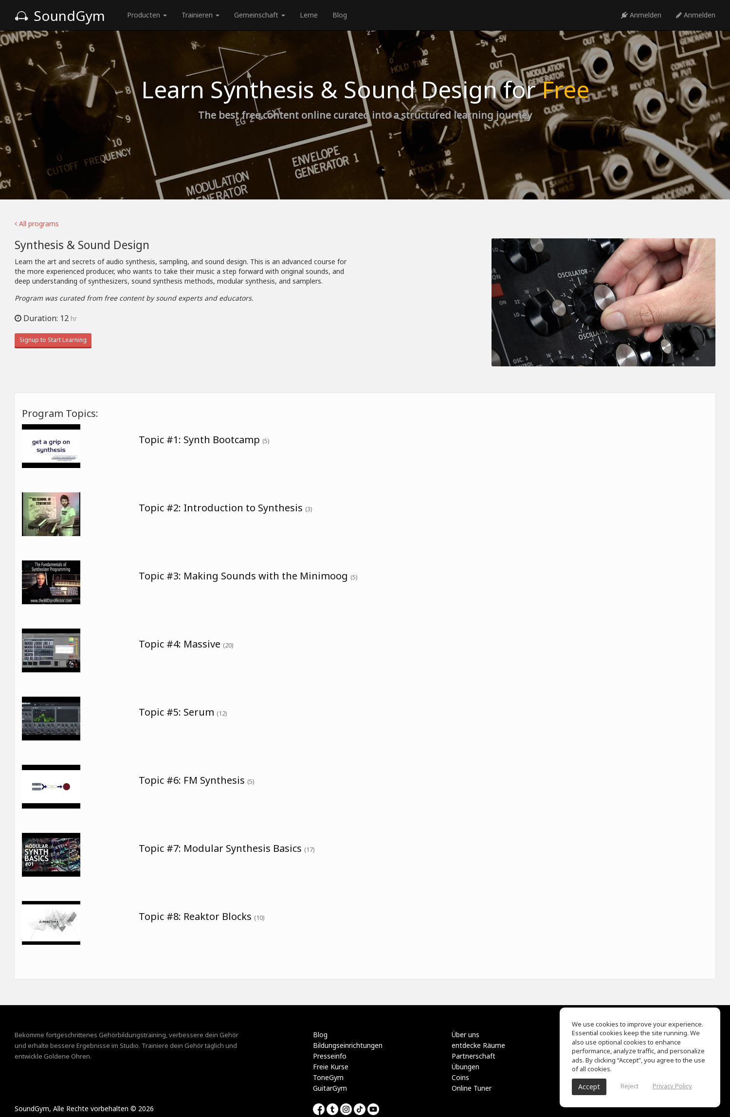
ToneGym (328, 1077)
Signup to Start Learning (53, 340)
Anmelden (641, 14)
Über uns (465, 1034)
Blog (339, 14)
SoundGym (60, 15)
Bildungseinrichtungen (348, 1045)
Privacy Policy (672, 1085)
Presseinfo (330, 1056)
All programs (37, 223)
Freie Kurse (330, 1066)
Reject (629, 1085)
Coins (460, 1077)
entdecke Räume (478, 1045)
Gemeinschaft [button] (259, 14)
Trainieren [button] (200, 14)
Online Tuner (472, 1088)
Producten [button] (147, 14)
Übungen (465, 1066)
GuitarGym (330, 1088)
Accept (589, 1086)
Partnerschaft (473, 1056)
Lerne (309, 14)
